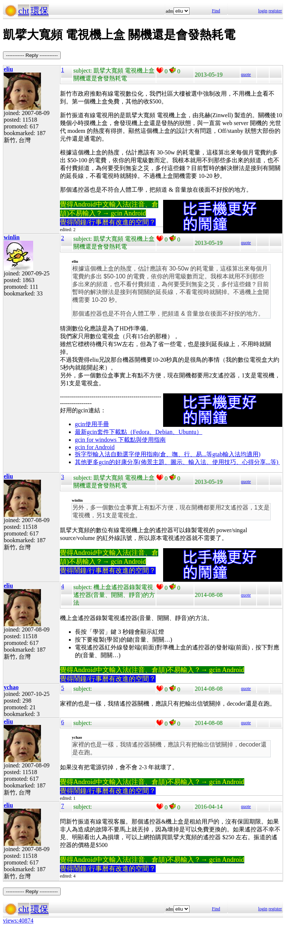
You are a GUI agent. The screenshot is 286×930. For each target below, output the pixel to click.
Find (216, 10)
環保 (39, 11)
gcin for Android (95, 447)
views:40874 (18, 920)
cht (23, 11)
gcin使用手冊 (92, 424)
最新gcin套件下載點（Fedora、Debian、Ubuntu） (138, 432)
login (262, 10)
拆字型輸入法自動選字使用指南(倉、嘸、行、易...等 (143, 454)
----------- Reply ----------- (32, 55)
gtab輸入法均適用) (236, 454)
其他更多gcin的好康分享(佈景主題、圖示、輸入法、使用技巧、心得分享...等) (177, 462)
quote (246, 74)
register (275, 10)
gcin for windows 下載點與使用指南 (120, 440)
